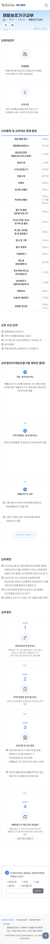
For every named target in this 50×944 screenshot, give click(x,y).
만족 (24, 882)
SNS (6, 25)
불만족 (10, 886)
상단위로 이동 (46, 936)
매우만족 (11, 882)
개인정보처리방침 (7, 920)
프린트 (12, 25)
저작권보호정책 (21, 920)
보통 (36, 882)
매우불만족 (25, 886)
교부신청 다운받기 (25, 535)
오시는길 (6, 924)
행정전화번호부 (35, 920)
